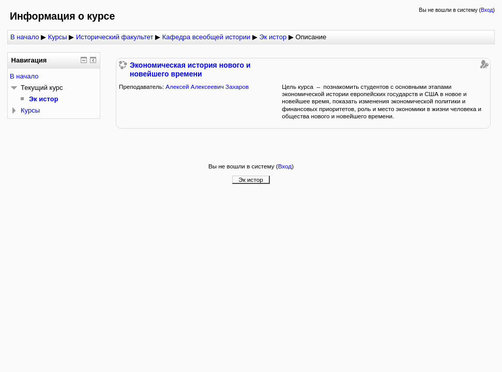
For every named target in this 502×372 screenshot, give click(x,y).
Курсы (57, 37)
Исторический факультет (115, 37)
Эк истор (272, 37)
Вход (487, 10)
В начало (24, 37)
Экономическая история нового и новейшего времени (190, 69)
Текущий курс (42, 87)
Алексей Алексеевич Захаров (207, 86)
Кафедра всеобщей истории (206, 37)
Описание (310, 37)
